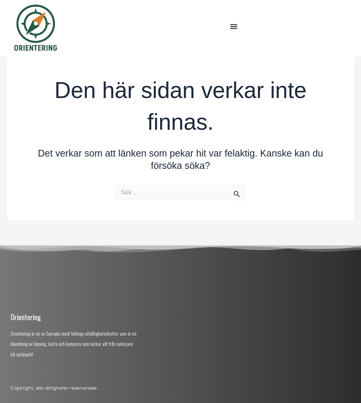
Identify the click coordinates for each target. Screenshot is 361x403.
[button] (233, 26)
